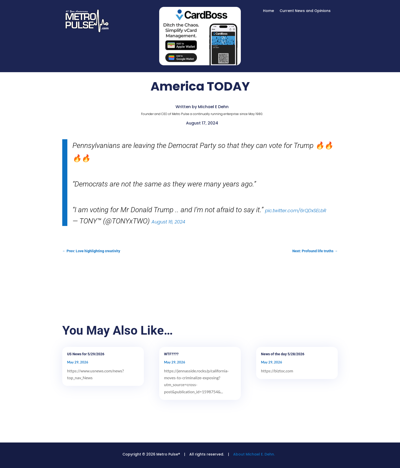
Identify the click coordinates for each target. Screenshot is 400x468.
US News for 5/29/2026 (85, 354)
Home (268, 11)
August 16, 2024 (168, 222)
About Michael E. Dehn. (254, 454)
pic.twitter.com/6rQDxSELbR (295, 210)
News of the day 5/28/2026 (282, 354)
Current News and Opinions (305, 11)
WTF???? (171, 354)
